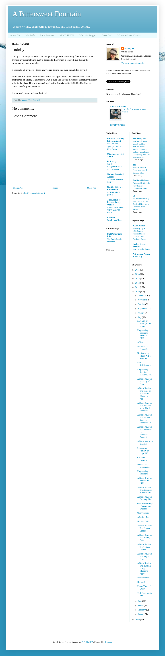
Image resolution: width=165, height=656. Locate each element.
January (141, 614)
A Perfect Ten (143, 517)
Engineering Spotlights (142, 472)
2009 (137, 619)
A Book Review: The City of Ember (144, 381)
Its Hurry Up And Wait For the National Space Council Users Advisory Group (140, 233)
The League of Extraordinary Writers (114, 202)
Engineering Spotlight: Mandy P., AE (144, 372)
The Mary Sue (139, 138)
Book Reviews (47, 35)
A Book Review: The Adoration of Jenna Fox (144, 490)
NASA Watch (139, 226)
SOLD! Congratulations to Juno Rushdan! (114, 167)
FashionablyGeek (141, 180)
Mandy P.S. (129, 49)
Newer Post (18, 188)
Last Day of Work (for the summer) (144, 323)
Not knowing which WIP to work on (144, 356)
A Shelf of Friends (118, 106)
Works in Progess (88, 35)
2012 (137, 283)
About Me (15, 35)
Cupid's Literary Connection (115, 188)
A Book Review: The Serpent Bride (144, 556)
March (141, 605)
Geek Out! (107, 35)
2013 (137, 278)
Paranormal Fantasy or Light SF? (143, 451)
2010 (137, 291)
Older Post (92, 188)
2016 (137, 270)
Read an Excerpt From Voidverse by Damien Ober (140, 170)
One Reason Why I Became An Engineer (145, 506)
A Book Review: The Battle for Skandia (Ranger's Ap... (144, 419)
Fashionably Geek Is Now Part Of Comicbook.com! (141, 186)
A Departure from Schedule (145, 442)
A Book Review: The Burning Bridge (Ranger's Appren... (144, 568)
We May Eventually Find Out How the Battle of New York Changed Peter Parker (141, 203)
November (143, 300)
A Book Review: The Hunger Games (144, 528)
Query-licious (143, 513)
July (140, 317)
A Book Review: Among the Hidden (144, 480)
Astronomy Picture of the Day (141, 255)
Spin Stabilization (144, 364)
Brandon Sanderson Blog (114, 219)
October (141, 304)
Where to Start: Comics (129, 35)
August (141, 313)
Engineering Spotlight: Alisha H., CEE (142, 334)
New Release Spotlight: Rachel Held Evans (114, 146)
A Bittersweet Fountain (46, 14)
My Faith (30, 35)
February (142, 610)
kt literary (112, 161)
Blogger (108, 642)
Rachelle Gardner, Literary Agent (115, 139)
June (140, 601)
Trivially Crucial (117, 125)
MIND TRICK (67, 35)
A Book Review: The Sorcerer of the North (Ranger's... (144, 407)
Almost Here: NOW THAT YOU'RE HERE (115, 210)
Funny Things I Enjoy (144, 587)
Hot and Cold (143, 521)
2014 (137, 274)
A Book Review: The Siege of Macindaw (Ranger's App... (144, 393)
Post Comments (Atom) (34, 193)
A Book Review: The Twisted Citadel (144, 547)
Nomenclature (143, 578)
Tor (134, 165)
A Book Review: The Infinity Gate (144, 537)
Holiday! (141, 582)
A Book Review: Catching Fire (144, 498)
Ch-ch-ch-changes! (142, 458)
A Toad (140, 342)
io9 (134, 196)
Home (55, 188)
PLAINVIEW (87, 642)
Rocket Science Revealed (140, 245)
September (143, 308)
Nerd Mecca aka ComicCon (144, 347)
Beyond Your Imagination (143, 465)
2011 (137, 287)
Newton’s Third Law (141, 249)
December (142, 295)
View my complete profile (132, 63)
